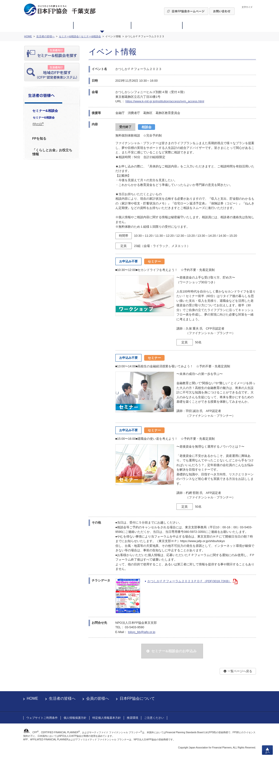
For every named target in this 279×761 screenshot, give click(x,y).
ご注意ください (154, 717)
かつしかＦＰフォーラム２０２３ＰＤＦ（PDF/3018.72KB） (189, 581)
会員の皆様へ (97, 698)
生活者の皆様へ (62, 698)
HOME (32, 698)
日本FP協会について (137, 698)
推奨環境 (132, 717)
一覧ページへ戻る (239, 671)
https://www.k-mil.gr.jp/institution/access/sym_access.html (164, 101)
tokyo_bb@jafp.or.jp (141, 632)
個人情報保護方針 (75, 717)
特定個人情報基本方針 (106, 717)
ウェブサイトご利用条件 (42, 717)
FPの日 (38, 124)
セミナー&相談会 (44, 117)
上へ (267, 750)
